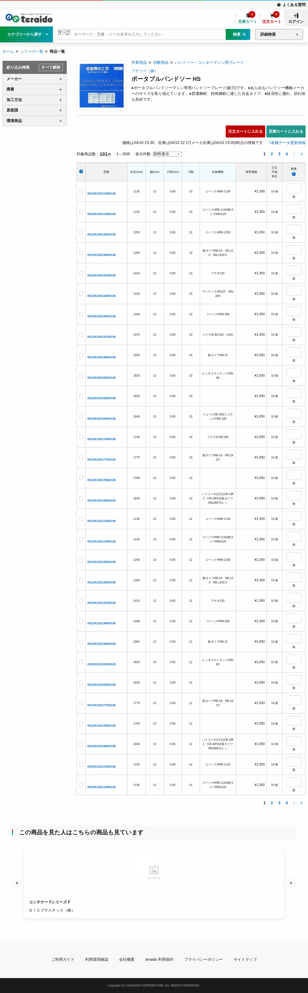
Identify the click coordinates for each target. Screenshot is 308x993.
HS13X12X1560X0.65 (102, 644)
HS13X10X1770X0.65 (102, 459)
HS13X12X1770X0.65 (102, 705)
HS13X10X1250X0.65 (102, 234)
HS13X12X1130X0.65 (102, 521)
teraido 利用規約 (159, 959)
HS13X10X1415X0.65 (102, 275)
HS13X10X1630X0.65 (102, 398)
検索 (237, 34)
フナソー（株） (144, 71)
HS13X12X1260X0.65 (102, 582)
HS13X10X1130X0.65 (102, 193)
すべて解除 (50, 67)
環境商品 (14, 121)
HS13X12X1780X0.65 (102, 725)
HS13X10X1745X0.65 (102, 439)
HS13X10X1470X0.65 (102, 337)
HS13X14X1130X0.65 (102, 766)
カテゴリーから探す (24, 34)
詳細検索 (268, 34)
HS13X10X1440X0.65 (102, 316)
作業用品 (139, 62)
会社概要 (127, 959)
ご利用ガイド (62, 959)
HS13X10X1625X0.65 (102, 377)
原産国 (12, 110)
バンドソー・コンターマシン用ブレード (209, 62)
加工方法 (14, 100)
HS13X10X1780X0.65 (102, 480)
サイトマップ (245, 959)
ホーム (8, 51)
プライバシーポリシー (203, 959)
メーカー (14, 79)
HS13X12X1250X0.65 (102, 562)
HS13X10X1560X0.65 (102, 357)
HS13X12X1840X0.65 (102, 746)
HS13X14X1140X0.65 (102, 787)
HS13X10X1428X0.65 (102, 296)
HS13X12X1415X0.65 (102, 603)
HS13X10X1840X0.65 (102, 500)
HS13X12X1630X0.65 (102, 684)
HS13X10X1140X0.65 (102, 214)
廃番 (10, 89)
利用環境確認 (96, 959)
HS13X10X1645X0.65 (102, 418)
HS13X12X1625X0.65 (102, 664)
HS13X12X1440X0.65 (102, 623)
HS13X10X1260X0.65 (102, 255)
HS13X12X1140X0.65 (102, 541)
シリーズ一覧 (31, 51)
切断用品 (160, 62)
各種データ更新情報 (288, 143)
